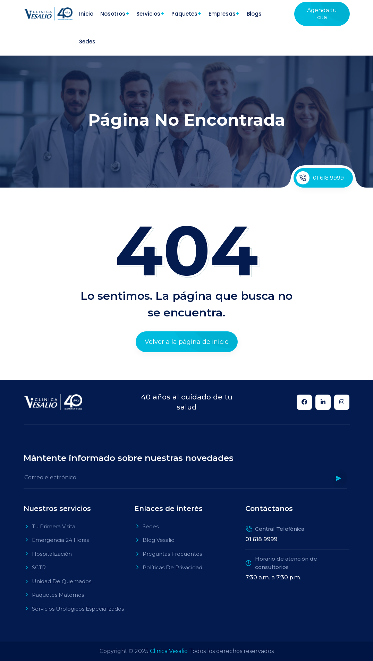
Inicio (86, 13)
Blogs (254, 13)
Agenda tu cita (322, 13)
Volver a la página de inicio (187, 342)
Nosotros (112, 13)
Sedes (87, 41)
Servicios (148, 13)
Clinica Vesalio (169, 651)
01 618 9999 (320, 177)
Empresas (222, 13)
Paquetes (184, 13)
